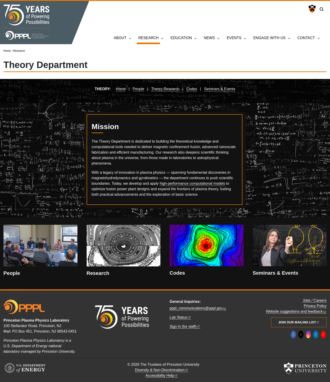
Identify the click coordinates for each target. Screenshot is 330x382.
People (138, 89)
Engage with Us (269, 38)
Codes (191, 89)
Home (7, 50)
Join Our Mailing (298, 322)
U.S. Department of (286, 9)
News (209, 38)
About (120, 38)
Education (181, 38)
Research (149, 37)
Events (234, 38)
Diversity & (161, 370)
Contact (306, 38)
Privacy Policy (315, 306)
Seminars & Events (219, 89)
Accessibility (162, 375)
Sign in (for (185, 326)
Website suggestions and (296, 311)
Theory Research (165, 89)
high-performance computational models (192, 183)
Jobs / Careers (315, 300)
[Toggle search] (321, 9)
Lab (180, 317)
